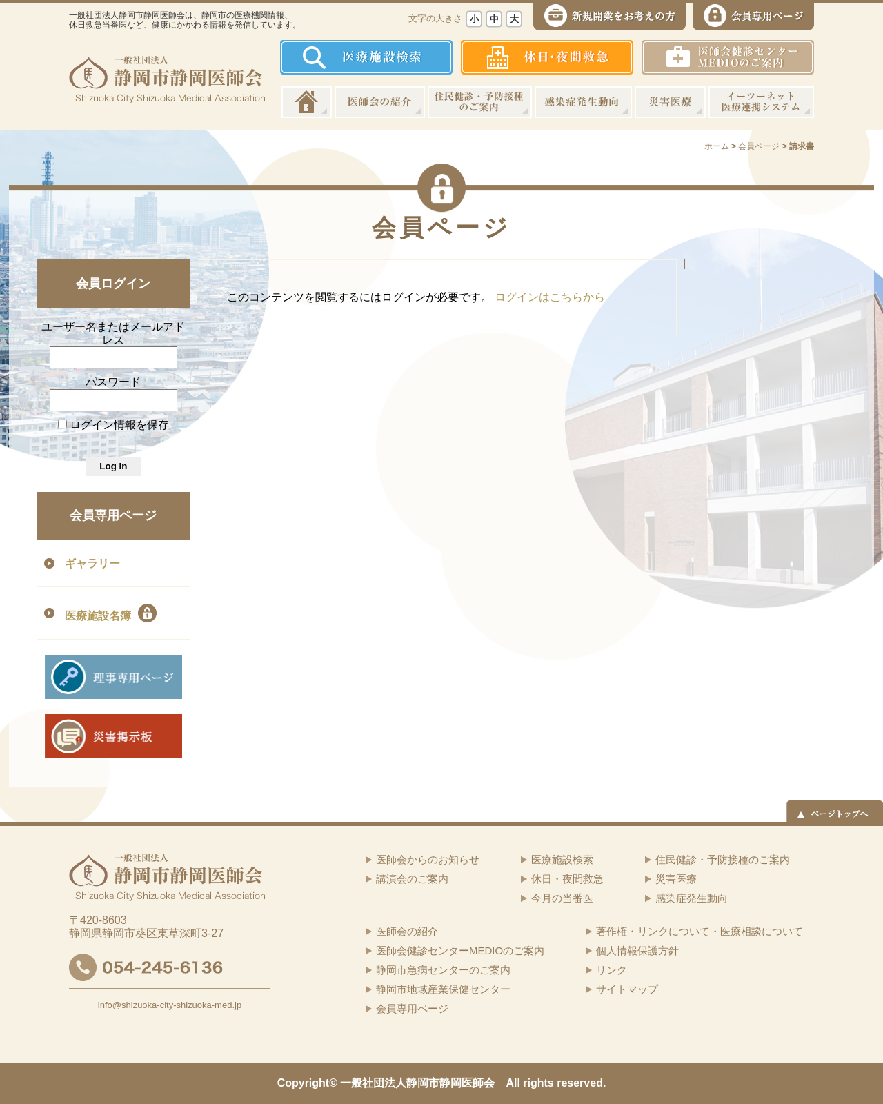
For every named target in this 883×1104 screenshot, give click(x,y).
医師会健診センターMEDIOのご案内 (460, 950)
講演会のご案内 (412, 879)
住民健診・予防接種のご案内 (480, 102)
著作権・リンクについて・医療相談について (699, 931)
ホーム (306, 102)
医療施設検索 (562, 859)
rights (538, 1083)
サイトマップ (627, 989)
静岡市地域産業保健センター (443, 989)
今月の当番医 (562, 898)
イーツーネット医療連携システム (761, 102)
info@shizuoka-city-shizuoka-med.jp (169, 1005)
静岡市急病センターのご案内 (443, 970)
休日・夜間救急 (567, 879)
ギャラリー (92, 563)
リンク (611, 970)
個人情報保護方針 (637, 950)
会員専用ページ (113, 515)
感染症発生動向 (583, 102)
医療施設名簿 (111, 613)
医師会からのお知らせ (427, 859)
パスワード (113, 382)
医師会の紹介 (380, 102)
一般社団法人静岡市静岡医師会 (417, 1083)
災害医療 (670, 102)
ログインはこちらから (550, 297)
